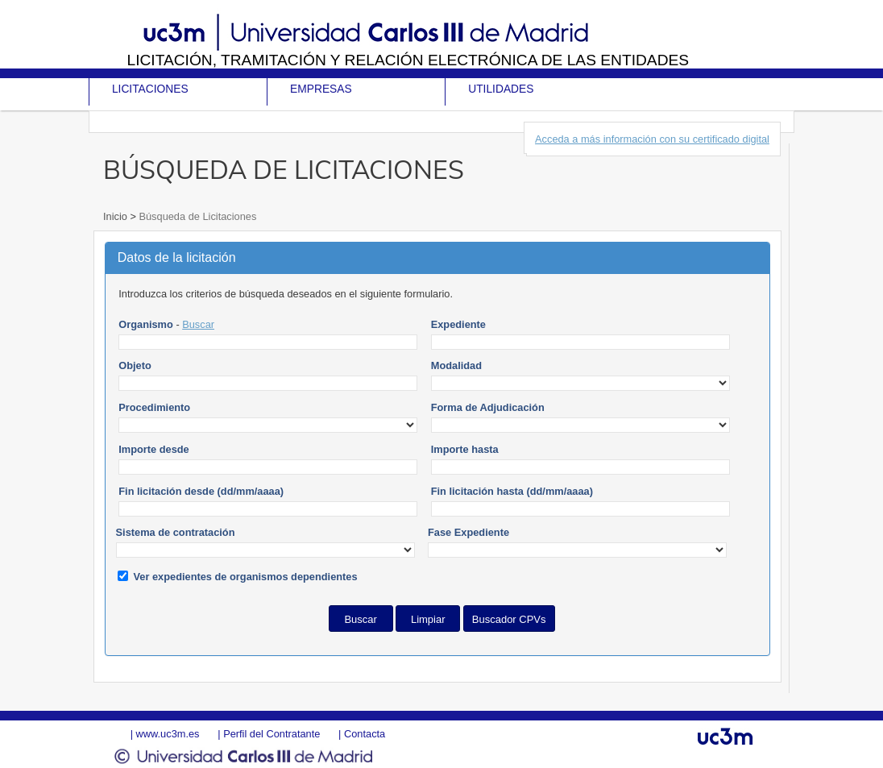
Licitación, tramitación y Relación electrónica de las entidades (407, 60)
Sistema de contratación (175, 532)
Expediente (458, 324)
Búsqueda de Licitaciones (196, 216)
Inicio (116, 216)
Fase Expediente (468, 532)
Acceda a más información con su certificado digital (652, 139)
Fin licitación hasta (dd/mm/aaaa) (512, 491)
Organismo (145, 324)
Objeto (134, 365)
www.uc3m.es (168, 734)
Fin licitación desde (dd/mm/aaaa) (201, 491)
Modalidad (456, 365)
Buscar (198, 324)
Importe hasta (465, 449)
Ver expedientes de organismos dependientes (246, 577)
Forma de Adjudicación (488, 407)
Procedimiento (154, 407)
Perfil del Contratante (271, 734)
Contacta (364, 734)
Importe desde (153, 449)
